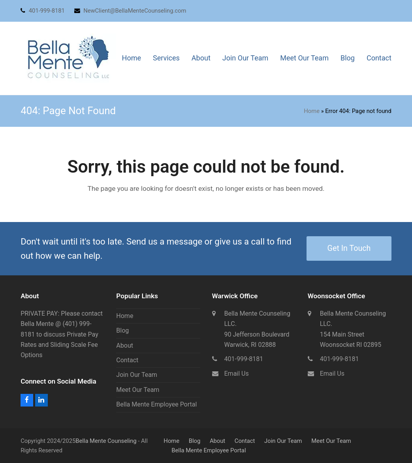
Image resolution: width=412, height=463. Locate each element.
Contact (127, 360)
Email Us (236, 373)
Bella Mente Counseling (105, 440)
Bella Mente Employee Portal (156, 404)
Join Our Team (136, 374)
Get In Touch (349, 248)
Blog (122, 330)
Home (312, 111)
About (124, 345)
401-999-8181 (243, 359)
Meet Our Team (137, 389)
